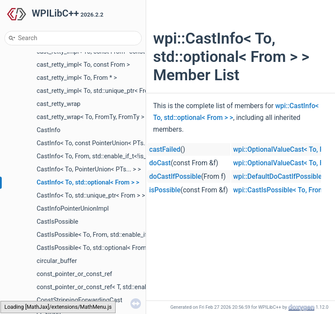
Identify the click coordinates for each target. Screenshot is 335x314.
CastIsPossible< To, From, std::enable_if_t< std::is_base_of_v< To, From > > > (142, 235)
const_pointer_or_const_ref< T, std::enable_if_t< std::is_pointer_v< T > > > (137, 287)
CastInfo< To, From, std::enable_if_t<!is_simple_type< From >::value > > (134, 156)
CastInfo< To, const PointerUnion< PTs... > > (97, 143)
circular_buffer (57, 261)
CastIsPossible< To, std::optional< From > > (96, 248)
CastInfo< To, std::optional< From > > (88, 182)
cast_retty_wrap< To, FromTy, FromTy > (90, 117)
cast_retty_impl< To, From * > (77, 78)
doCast (160, 163)
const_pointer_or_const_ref (74, 274)
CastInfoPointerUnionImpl (73, 208)
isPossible (165, 190)
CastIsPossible (57, 221)
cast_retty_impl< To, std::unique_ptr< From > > (100, 91)
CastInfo (48, 130)
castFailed (165, 150)
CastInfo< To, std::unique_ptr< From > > (91, 195)
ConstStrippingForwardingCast (79, 300)
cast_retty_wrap (58, 104)
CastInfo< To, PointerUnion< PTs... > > (89, 169)
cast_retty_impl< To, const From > (83, 64)
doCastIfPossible (175, 177)
